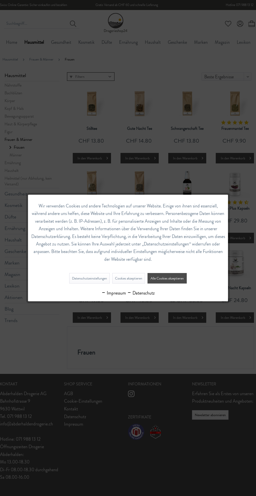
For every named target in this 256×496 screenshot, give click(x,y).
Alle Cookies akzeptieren (167, 278)
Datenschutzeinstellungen (89, 278)
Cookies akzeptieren (128, 278)
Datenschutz (141, 293)
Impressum (113, 293)
